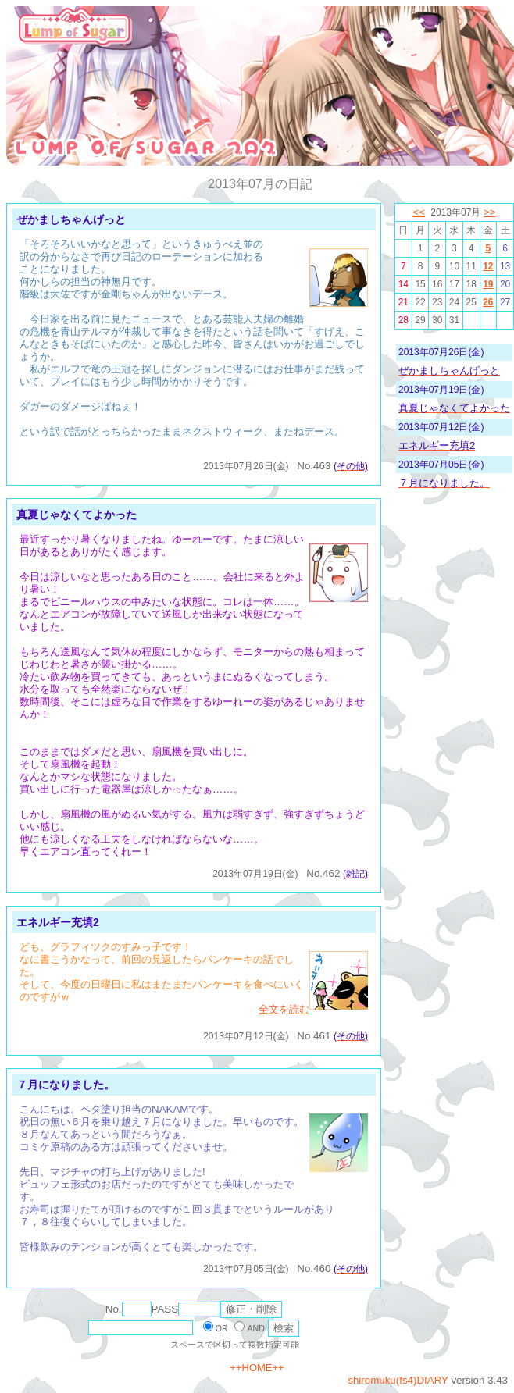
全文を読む (284, 1009)
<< (418, 212)
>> (490, 212)
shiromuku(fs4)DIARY (398, 1380)
